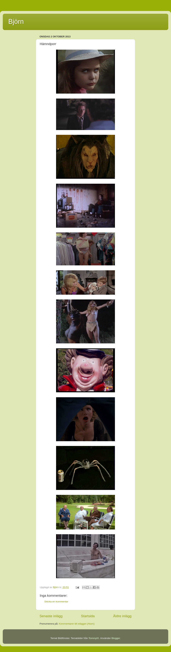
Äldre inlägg (122, 616)
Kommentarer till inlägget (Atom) (77, 623)
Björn (16, 21)
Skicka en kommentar (56, 601)
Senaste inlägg (51, 616)
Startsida (88, 616)
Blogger (115, 638)
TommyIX (94, 638)
